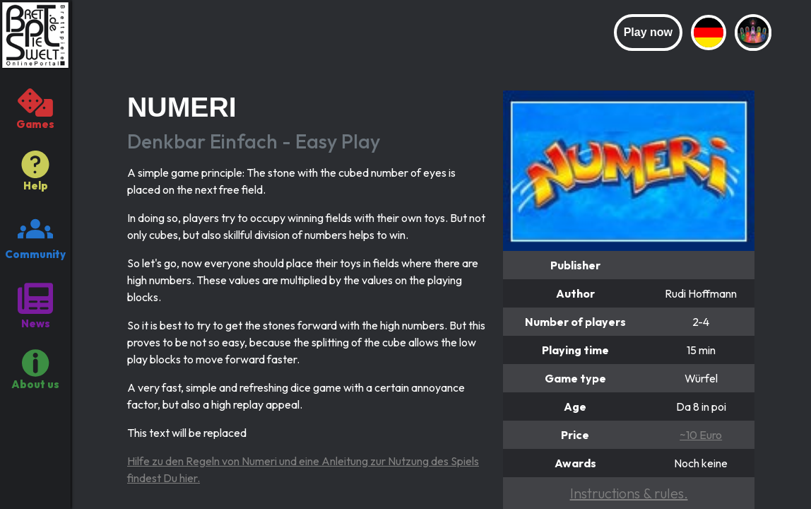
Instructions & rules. (629, 493)
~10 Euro (701, 435)
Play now (648, 32)
